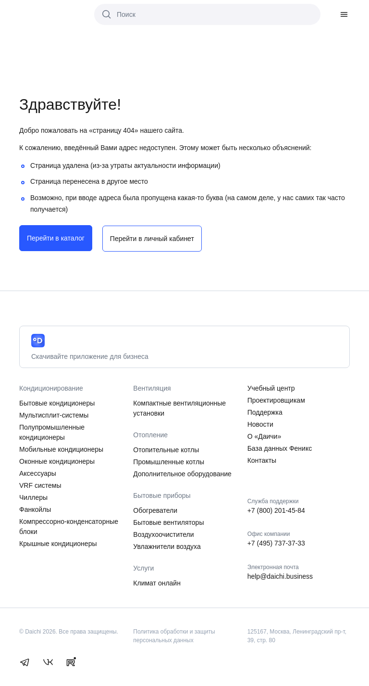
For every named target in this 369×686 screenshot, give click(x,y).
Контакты (261, 459)
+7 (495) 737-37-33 (276, 542)
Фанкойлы (35, 508)
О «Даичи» (264, 435)
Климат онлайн (157, 582)
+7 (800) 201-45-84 (276, 509)
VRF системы (40, 484)
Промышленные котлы (168, 461)
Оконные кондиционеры (57, 460)
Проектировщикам (276, 399)
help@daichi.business (280, 575)
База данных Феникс (279, 447)
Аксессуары (37, 472)
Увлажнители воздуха (166, 545)
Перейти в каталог (56, 238)
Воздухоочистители (163, 533)
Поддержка (265, 411)
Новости (260, 423)
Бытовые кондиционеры (57, 402)
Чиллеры (33, 496)
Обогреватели (155, 509)
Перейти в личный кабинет (153, 238)
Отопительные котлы (166, 449)
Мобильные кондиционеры (61, 448)
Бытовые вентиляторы (168, 521)
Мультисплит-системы (53, 414)
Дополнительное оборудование (182, 473)
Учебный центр (271, 387)
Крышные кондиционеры (58, 542)
